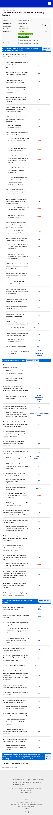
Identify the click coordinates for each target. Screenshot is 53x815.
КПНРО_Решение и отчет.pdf (29, 40)
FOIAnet (26, 808)
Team (21, 792)
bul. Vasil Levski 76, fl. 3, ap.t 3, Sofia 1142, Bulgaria (28, 779)
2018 (14, 10)
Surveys (9, 10)
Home (3, 10)
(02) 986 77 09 (37, 782)
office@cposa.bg (22, 23)
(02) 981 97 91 (27, 782)
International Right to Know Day (26, 802)
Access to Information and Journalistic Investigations (26, 804)
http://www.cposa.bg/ (23, 20)
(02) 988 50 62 (16, 782)
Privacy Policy (29, 792)
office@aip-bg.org (18, 784)
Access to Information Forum (26, 806)
